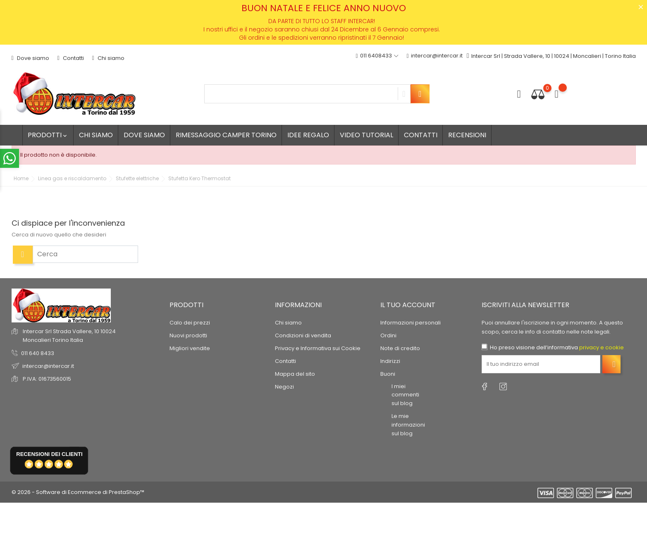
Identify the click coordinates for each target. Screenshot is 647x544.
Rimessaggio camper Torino (226, 135)
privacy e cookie (601, 347)
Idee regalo (308, 135)
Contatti (70, 58)
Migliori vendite (190, 348)
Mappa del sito (295, 373)
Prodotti (48, 135)
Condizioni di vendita (303, 335)
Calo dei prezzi (190, 322)
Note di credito (400, 348)
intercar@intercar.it (435, 56)
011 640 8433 (37, 353)
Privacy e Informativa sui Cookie (318, 348)
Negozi (284, 386)
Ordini (388, 335)
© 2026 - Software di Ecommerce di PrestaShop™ (78, 492)
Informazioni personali (410, 322)
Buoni (387, 373)
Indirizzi (390, 361)
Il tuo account (407, 305)
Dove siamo (30, 58)
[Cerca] (85, 254)
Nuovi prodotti (188, 335)
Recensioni (467, 135)
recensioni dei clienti (49, 454)
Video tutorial (366, 135)
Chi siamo (108, 58)
